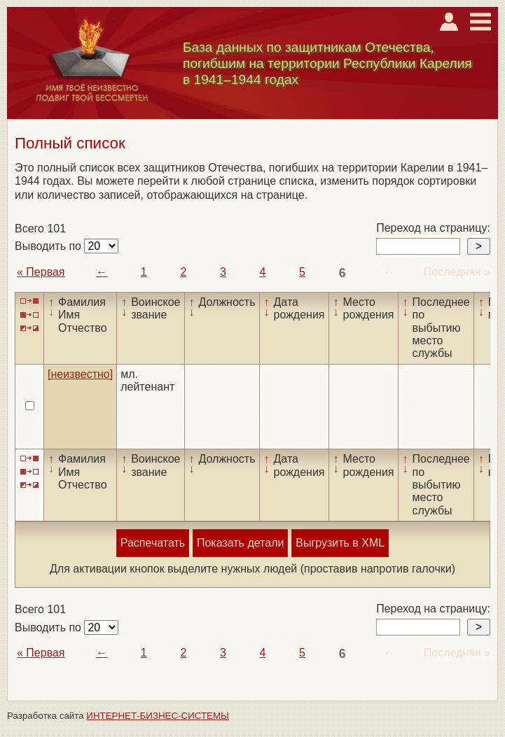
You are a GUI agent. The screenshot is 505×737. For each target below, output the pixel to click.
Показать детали (240, 543)
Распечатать (152, 543)
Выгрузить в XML (340, 543)
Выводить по (49, 246)
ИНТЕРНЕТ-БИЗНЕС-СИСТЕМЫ (157, 715)
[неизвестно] (80, 374)
